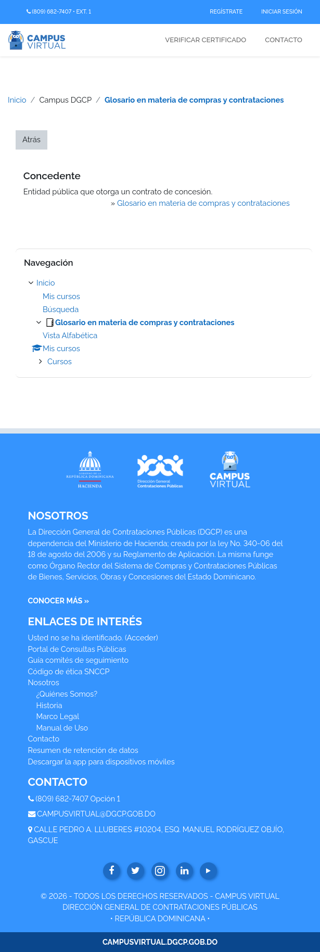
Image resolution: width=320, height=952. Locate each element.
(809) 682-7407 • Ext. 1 (59, 11)
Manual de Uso (62, 727)
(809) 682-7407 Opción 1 (77, 798)
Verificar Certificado (205, 40)
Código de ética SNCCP (69, 671)
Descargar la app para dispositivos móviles (101, 761)
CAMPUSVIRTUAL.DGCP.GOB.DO (160, 941)
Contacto (283, 40)
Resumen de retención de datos (83, 750)
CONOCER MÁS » (58, 600)
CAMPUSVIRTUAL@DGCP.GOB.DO (96, 813)
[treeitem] (164, 322)
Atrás (31, 139)
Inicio (17, 99)
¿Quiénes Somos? (67, 693)
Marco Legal (58, 716)
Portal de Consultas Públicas (77, 649)
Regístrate (226, 11)
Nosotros (43, 682)
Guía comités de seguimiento (78, 660)
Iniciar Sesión (281, 11)
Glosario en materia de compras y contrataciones (194, 99)
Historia (49, 705)
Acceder (141, 637)
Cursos (59, 361)
